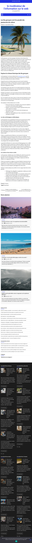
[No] (30, 539)
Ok (16, 541)
